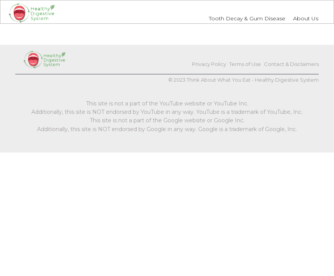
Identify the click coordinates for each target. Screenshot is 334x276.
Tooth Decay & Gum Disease (247, 18)
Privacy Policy (209, 64)
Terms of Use (245, 64)
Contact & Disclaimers (291, 64)
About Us (305, 18)
